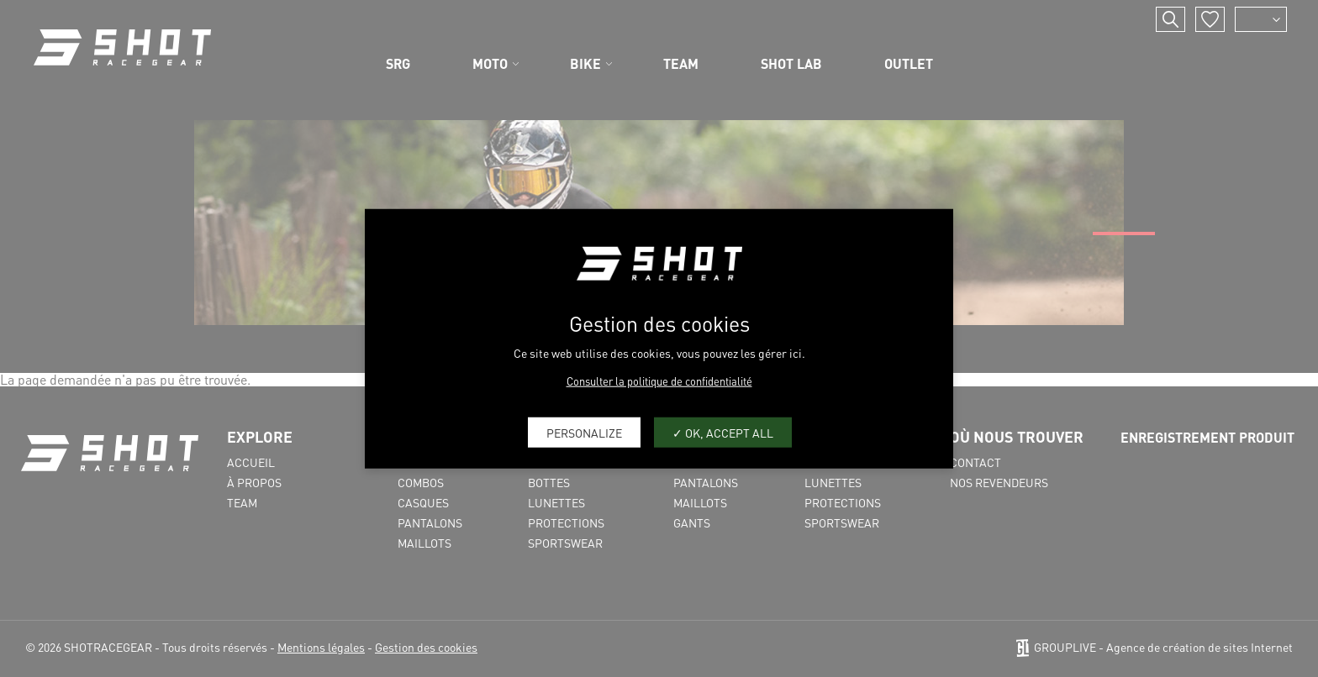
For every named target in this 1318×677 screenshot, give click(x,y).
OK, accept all (722, 431)
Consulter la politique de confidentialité (659, 381)
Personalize (584, 431)
